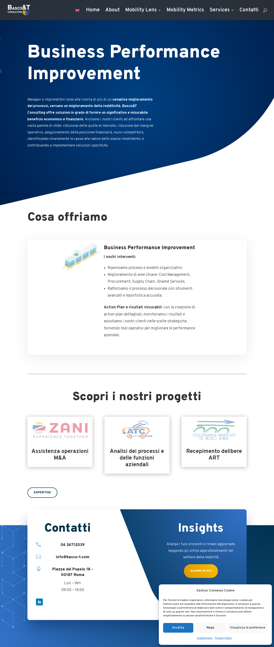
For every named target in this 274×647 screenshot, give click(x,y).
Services (220, 11)
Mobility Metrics (185, 11)
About (112, 11)
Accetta (178, 628)
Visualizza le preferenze (247, 628)
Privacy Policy (223, 638)
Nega (210, 628)
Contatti (249, 11)
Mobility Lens (141, 11)
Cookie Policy (205, 638)
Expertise (42, 492)
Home (93, 11)
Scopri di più (200, 571)
